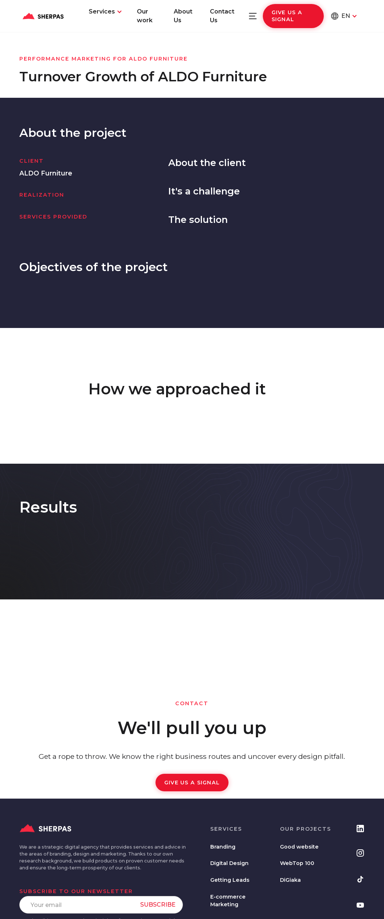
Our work (145, 16)
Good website (299, 846)
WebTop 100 (297, 863)
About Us (183, 16)
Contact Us (222, 16)
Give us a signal (287, 16)
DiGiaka (290, 880)
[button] (105, 11)
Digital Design (229, 863)
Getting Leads (229, 880)
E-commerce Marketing (228, 900)
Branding (222, 846)
